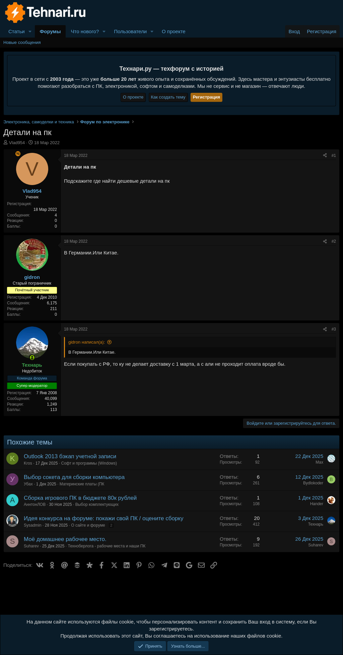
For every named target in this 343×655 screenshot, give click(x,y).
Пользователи (130, 31)
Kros (28, 463)
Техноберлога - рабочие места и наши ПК (107, 546)
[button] (30, 31)
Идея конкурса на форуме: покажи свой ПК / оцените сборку (103, 518)
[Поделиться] (325, 156)
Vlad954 (17, 142)
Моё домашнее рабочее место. (65, 539)
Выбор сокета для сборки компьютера (74, 477)
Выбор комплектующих (97, 504)
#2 (334, 241)
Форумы (50, 31)
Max (319, 462)
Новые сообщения (22, 42)
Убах (28, 484)
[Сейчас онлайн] (32, 357)
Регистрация (206, 97)
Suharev (31, 546)
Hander (316, 503)
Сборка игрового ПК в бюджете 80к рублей (80, 498)
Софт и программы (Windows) (89, 463)
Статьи (16, 31)
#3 (334, 329)
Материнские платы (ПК (82, 484)
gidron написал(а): (86, 342)
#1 (334, 155)
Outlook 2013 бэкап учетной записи (70, 456)
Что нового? (85, 31)
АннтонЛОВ (35, 504)
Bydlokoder (313, 483)
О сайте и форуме (88, 525)
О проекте (174, 31)
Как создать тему (168, 97)
